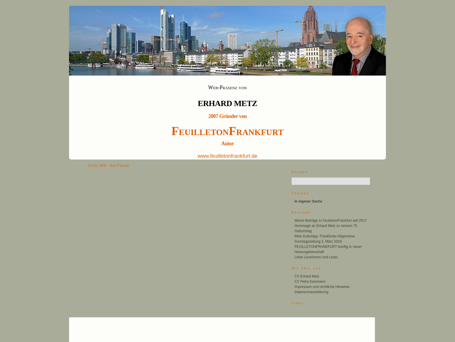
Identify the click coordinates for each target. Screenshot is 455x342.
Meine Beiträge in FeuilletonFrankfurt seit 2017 (331, 221)
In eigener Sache (308, 201)
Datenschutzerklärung (311, 292)
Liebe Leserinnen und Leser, (316, 257)
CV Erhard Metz (307, 276)
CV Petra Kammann (310, 282)
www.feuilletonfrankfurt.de (227, 156)
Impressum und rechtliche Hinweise (322, 287)
